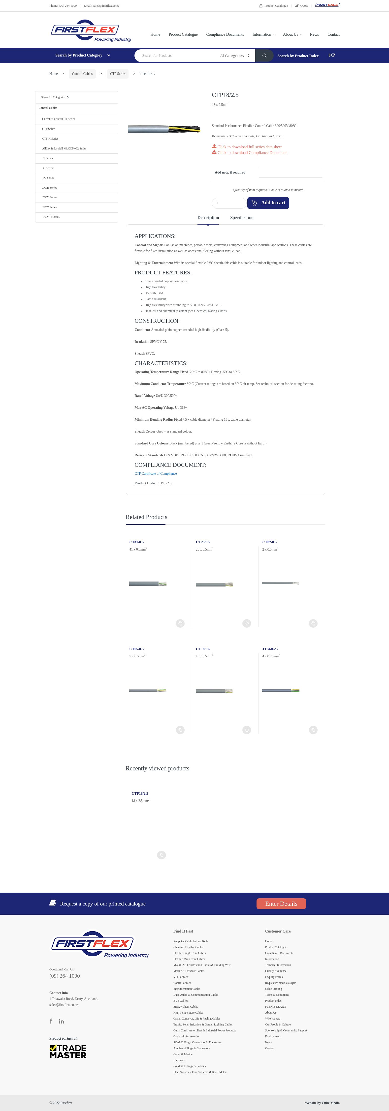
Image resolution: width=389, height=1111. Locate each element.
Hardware (179, 1060)
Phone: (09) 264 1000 (63, 5)
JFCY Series (47, 207)
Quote (301, 5)
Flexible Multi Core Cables (189, 959)
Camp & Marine (183, 1054)
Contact (333, 34)
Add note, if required (230, 172)
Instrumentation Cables (186, 989)
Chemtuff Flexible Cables (188, 947)
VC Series (46, 177)
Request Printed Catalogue (280, 983)
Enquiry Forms (274, 977)
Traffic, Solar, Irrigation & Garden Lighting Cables (202, 1024)
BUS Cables (180, 1000)
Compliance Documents (225, 34)
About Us (290, 34)
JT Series (45, 158)
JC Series (45, 168)
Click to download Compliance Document (249, 152)
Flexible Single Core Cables (189, 953)
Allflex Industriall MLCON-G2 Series (62, 148)
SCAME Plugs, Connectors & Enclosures (197, 1042)
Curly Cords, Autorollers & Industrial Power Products (204, 1030)
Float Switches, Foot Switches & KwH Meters (200, 1072)
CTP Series (117, 74)
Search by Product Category (79, 55)
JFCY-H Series (48, 217)
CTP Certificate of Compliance (156, 473)
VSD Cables (180, 977)
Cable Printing (273, 989)
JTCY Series (47, 197)
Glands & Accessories (186, 1036)
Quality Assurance (276, 971)
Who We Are (272, 1018)
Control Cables (82, 74)
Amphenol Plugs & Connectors (191, 1048)
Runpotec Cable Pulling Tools (190, 941)
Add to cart (273, 202)
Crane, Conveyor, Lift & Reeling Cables (196, 1018)
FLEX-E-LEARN (275, 1006)
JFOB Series (47, 187)
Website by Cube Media (322, 1103)
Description (208, 217)
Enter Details (281, 903)
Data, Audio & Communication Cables (196, 994)
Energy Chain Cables (185, 1006)
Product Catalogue (273, 6)
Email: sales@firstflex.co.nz (101, 5)
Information (262, 34)
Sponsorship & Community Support (286, 1030)
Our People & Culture (278, 1024)
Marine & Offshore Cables (188, 971)
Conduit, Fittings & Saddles (189, 1066)
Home (155, 34)
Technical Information (278, 965)
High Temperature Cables (188, 1012)
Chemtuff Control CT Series (56, 119)
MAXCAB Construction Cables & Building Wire (202, 965)
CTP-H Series (48, 138)
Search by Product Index (298, 56)
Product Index (273, 1000)
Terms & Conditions (277, 994)
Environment (272, 1036)
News (314, 34)
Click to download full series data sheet (247, 147)
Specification (241, 217)
